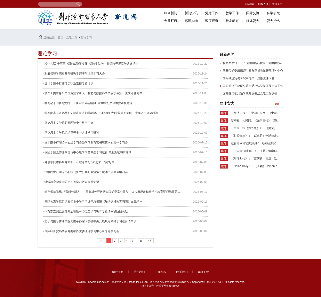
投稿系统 (277, 4)
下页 (149, 240)
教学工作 (232, 13)
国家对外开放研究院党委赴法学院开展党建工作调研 (251, 87)
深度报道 (211, 21)
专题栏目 (170, 21)
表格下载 (203, 272)
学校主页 (118, 272)
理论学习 (86, 37)
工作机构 (160, 272)
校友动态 (232, 21)
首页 (60, 37)
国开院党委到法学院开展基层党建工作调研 (250, 93)
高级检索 (249, 4)
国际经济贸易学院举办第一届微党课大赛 (248, 78)
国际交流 (252, 13)
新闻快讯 (191, 13)
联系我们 (182, 272)
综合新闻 (170, 13)
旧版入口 (263, 4)
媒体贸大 (252, 21)
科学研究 (273, 13)
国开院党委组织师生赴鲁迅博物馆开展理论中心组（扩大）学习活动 (251, 72)
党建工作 (211, 13)
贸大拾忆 (273, 21)
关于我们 (139, 272)
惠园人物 (191, 21)
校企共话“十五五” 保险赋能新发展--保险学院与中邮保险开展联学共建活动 (251, 64)
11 (141, 240)
